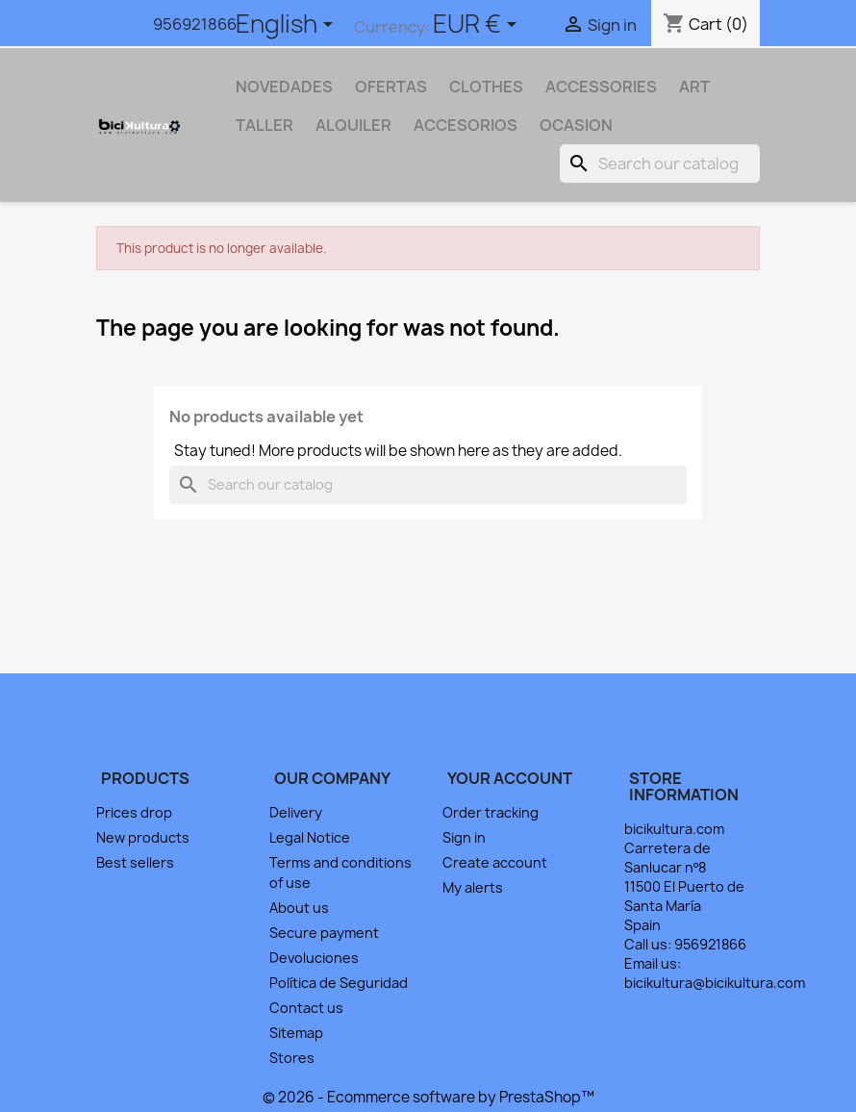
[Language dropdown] (288, 26)
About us (299, 907)
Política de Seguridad (338, 982)
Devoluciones (314, 957)
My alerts (472, 887)
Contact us (306, 1007)
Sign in (464, 837)
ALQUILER (353, 125)
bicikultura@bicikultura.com (714, 982)
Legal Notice (309, 837)
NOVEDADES (284, 86)
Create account (494, 862)
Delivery (295, 812)
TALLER (264, 125)
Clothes (486, 86)
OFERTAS (391, 86)
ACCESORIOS (465, 125)
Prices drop (134, 812)
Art (694, 86)
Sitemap (296, 1033)
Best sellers (135, 862)
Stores (292, 1058)
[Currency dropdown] (478, 26)
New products (142, 837)
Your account (509, 778)
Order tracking (490, 812)
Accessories (601, 86)
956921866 (195, 24)
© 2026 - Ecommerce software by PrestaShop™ (428, 1097)
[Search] (660, 163)
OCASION (576, 125)
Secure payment (324, 932)
